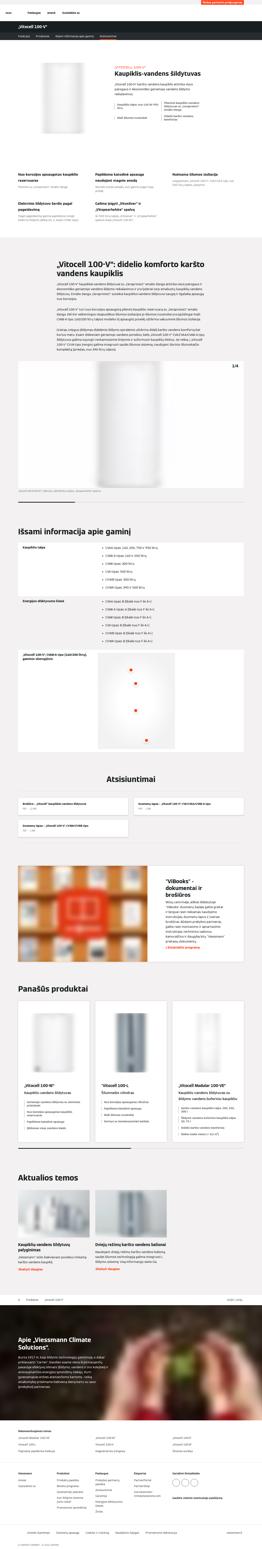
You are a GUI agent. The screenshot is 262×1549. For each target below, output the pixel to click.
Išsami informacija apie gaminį (74, 36)
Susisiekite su (71, 13)
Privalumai (42, 36)
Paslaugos (34, 13)
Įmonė (51, 13)
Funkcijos (24, 36)
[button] (235, 1299)
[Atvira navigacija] (8, 12)
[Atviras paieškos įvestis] (242, 13)
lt (19, 1300)
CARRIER (54, 1545)
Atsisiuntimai (108, 36)
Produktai (32, 1300)
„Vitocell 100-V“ (54, 1300)
